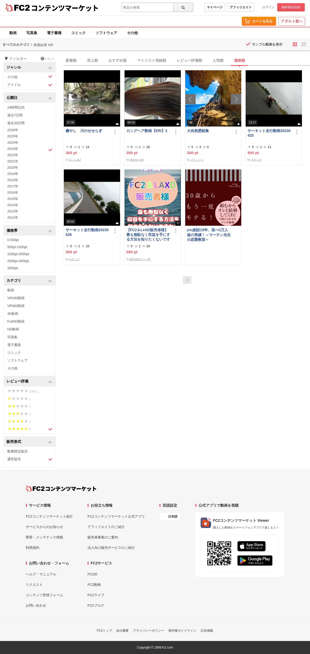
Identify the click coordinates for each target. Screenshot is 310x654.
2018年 (12, 180)
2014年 (12, 205)
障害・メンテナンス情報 (44, 537)
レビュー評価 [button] (29, 381)
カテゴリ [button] (29, 280)
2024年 (12, 142)
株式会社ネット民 (140, 259)
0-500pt (13, 240)
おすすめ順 (117, 60)
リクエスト (34, 585)
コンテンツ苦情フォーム (44, 595)
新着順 (71, 60)
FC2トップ (104, 630)
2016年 (12, 192)
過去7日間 (15, 115)
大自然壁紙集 (198, 131)
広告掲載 (207, 630)
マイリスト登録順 (151, 60)
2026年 (12, 130)
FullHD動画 (15, 321)
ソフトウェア (106, 33)
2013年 (12, 211)
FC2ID (92, 574)
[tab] (187, 60)
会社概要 (122, 630)
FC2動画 (94, 585)
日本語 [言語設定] (172, 516)
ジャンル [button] (29, 67)
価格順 (239, 60)
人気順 (218, 60)
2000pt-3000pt (18, 261)
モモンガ (256, 159)
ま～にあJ (75, 159)
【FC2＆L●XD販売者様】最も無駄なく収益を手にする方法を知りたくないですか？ (148, 235)
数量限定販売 (17, 451)
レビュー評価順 (189, 60)
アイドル (29, 85)
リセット (48, 58)
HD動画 (13, 329)
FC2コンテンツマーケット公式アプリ (116, 516)
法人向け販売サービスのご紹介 (111, 548)
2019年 (12, 174)
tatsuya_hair (137, 159)
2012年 (12, 217)
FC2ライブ (96, 595)
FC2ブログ (96, 605)
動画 (13, 33)
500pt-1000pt (17, 247)
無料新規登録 (291, 7)
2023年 (29, 149)
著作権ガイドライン (182, 630)
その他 (132, 33)
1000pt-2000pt (18, 254)
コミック (78, 33)
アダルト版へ (292, 21)
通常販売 (29, 459)
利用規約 (32, 548)
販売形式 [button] (29, 441)
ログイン (268, 7)
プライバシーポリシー (148, 630)
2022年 (12, 155)
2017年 (12, 186)
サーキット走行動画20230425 (268, 133)
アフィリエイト (241, 7)
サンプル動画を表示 (267, 44)
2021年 (12, 161)
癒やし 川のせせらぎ (84, 131)
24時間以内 (15, 107)
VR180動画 (15, 298)
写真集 (31, 33)
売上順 (92, 60)
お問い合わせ (36, 605)
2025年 (12, 136)
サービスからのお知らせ (44, 527)
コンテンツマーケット (65, 8)
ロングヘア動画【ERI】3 (146, 131)
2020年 (12, 167)
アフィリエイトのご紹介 (106, 527)
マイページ (214, 7)
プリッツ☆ (196, 159)
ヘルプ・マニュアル (41, 574)
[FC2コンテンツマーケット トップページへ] (61, 488)
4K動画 (12, 314)
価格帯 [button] (29, 230)
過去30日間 (15, 123)
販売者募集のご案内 (103, 537)
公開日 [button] (29, 98)
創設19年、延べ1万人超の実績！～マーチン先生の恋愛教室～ (209, 235)
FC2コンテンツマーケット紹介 (49, 516)
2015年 (12, 199)
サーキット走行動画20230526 (87, 232)
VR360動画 (15, 306)
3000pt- (13, 268)
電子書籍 (54, 33)
